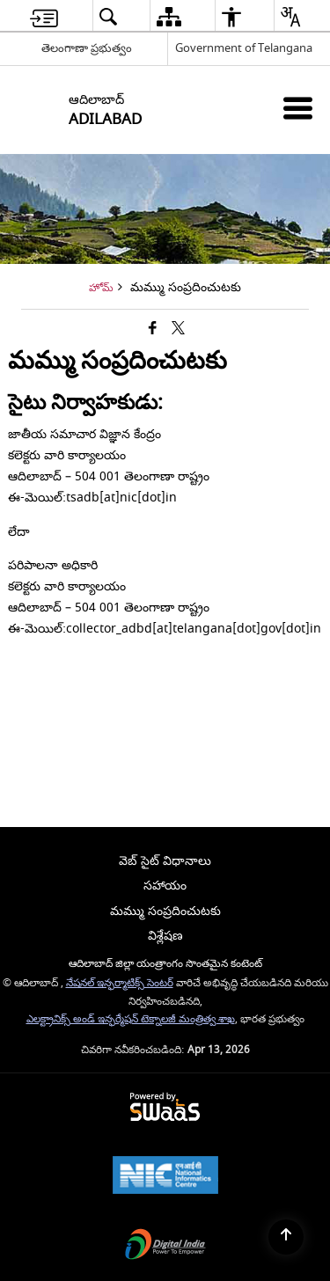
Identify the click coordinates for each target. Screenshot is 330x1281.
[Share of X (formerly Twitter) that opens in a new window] (178, 329)
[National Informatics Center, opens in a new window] (165, 1177)
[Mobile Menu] (297, 107)
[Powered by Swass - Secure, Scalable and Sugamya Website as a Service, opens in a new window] (165, 1108)
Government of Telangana (243, 48)
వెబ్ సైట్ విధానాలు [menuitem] (165, 861)
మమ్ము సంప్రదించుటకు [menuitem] (165, 911)
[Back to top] (286, 1237)
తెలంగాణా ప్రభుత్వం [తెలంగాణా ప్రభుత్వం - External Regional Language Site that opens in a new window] (86, 48)
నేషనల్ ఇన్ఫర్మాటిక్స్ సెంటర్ (119, 983)
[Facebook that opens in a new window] (153, 329)
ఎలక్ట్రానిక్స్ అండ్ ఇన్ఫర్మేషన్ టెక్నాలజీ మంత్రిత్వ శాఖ (130, 1019)
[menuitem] (44, 16)
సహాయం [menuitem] (165, 885)
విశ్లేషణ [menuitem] (165, 935)
